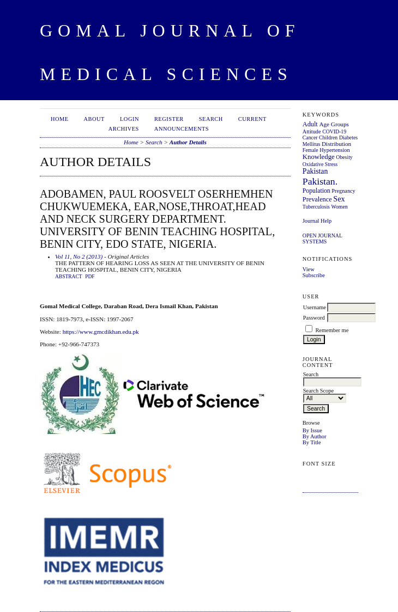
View (309, 269)
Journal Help (317, 221)
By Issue (312, 430)
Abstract (68, 276)
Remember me (331, 330)
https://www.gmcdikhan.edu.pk (101, 331)
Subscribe (314, 275)
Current (252, 119)
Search (211, 119)
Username (314, 307)
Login (129, 119)
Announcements (181, 129)
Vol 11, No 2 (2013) (78, 256)
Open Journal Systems (322, 238)
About (94, 119)
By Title (312, 442)
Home (60, 119)
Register (169, 119)
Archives (123, 129)
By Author (315, 436)
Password (314, 318)
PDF (89, 276)
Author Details (188, 142)
